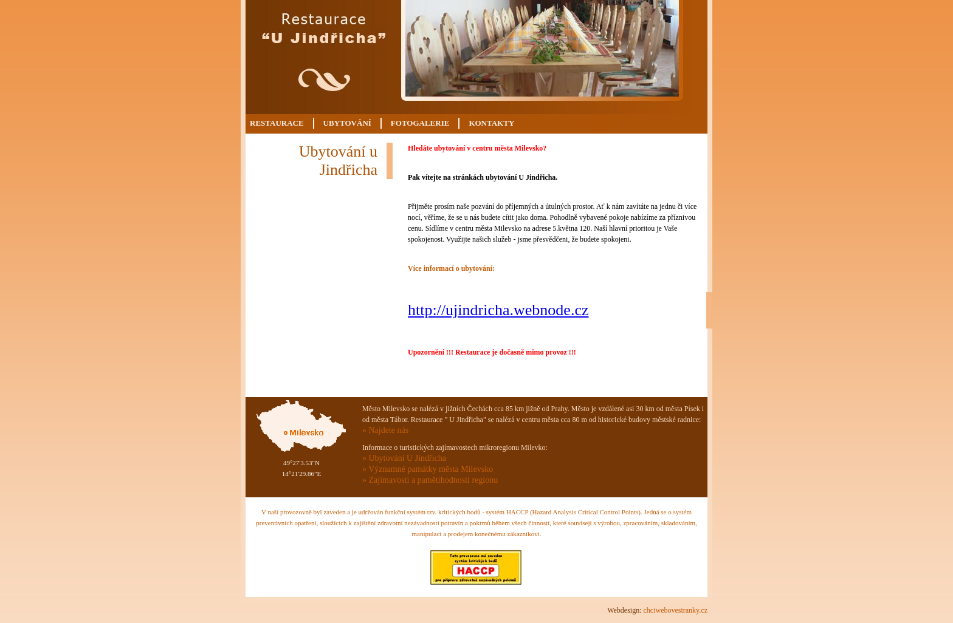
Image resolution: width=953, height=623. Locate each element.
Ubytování (347, 123)
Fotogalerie (420, 123)
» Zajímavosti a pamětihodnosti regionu (430, 480)
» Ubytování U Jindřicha (404, 458)
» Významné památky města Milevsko (427, 469)
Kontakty (491, 123)
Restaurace (277, 123)
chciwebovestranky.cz (675, 610)
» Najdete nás (385, 430)
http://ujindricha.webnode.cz (498, 310)
